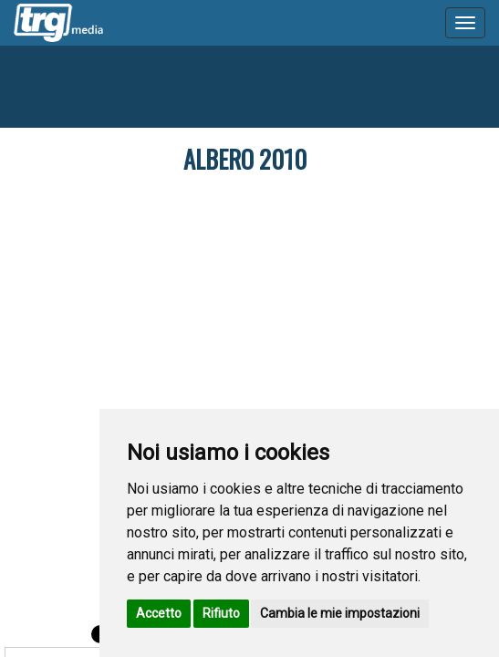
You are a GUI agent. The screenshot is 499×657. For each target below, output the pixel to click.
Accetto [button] (159, 613)
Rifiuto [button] (221, 613)
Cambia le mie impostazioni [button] (340, 613)
